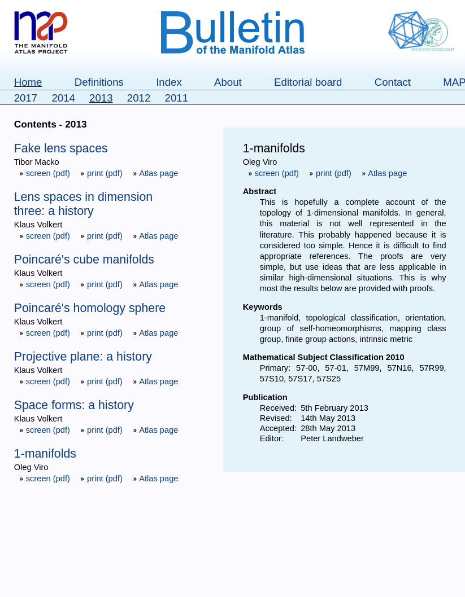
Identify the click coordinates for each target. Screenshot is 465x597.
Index (169, 82)
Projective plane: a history (83, 356)
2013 (101, 98)
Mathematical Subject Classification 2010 (324, 357)
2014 (63, 98)
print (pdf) (102, 173)
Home (28, 82)
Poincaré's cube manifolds (84, 259)
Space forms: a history (74, 405)
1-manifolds (45, 453)
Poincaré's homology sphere (90, 308)
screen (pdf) (45, 173)
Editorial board (308, 82)
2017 (26, 98)
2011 (177, 98)
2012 (139, 98)
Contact (393, 82)
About (228, 82)
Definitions (99, 82)
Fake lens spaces (61, 148)
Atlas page (156, 173)
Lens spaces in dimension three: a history (83, 204)
